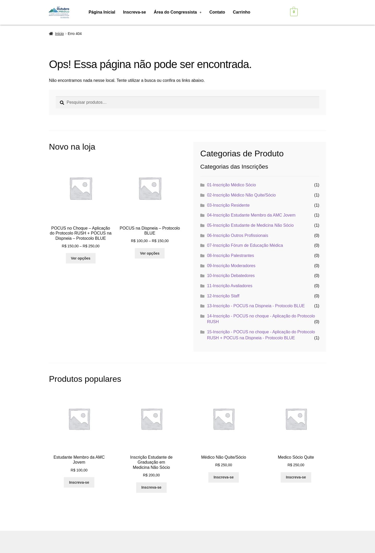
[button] (177, 12)
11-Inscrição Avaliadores (229, 286)
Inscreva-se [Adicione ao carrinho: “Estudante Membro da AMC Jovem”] (79, 482)
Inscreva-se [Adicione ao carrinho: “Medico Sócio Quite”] (296, 477)
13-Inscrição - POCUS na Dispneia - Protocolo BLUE (256, 306)
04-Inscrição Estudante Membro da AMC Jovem (251, 215)
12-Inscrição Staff (223, 296)
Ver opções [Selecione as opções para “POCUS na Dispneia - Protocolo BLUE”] (150, 253)
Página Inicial (102, 12)
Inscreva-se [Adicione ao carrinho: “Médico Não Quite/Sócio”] (224, 477)
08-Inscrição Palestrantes (230, 255)
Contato (217, 12)
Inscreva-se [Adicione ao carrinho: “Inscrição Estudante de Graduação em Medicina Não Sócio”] (151, 487)
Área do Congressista (178, 12)
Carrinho (241, 12)
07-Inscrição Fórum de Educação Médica (245, 245)
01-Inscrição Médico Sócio (231, 185)
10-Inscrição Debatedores (231, 275)
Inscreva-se (134, 12)
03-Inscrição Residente (228, 205)
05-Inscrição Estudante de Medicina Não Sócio (250, 225)
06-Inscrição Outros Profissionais (237, 235)
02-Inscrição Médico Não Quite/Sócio (241, 195)
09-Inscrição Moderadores (231, 265)
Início (59, 34)
